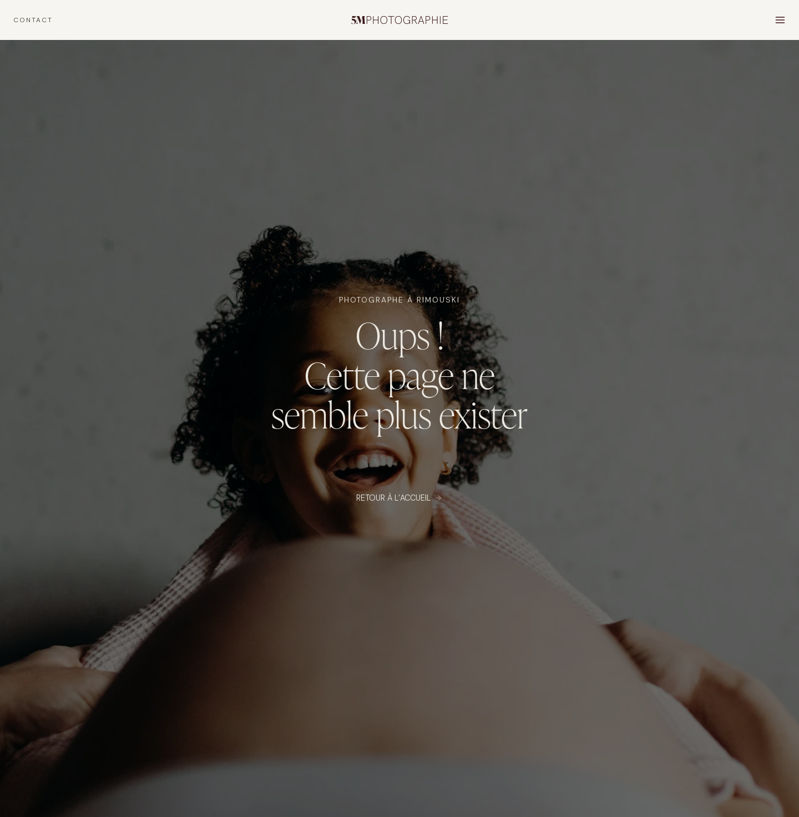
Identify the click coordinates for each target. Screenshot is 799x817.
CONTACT (33, 20)
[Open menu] (780, 19)
